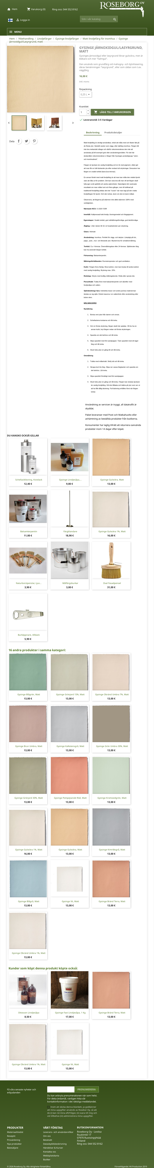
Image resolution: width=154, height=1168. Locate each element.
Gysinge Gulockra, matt (112, 479)
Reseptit (11, 1136)
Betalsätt (47, 1139)
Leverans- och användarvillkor (58, 1132)
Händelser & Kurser (53, 1147)
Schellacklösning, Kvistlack (28, 479)
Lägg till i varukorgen (112, 112)
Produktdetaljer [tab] (113, 132)
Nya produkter (14, 1143)
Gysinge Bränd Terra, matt (112, 901)
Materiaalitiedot (15, 1132)
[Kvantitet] (82, 112)
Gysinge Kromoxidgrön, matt (111, 797)
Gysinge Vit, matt (70, 901)
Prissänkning (13, 1139)
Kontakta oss (49, 1151)
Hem (14, 9)
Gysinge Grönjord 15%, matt (70, 694)
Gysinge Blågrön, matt (28, 694)
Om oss (47, 1136)
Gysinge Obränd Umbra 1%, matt (28, 953)
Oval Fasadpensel (112, 583)
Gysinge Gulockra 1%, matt (112, 531)
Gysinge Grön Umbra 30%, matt (112, 746)
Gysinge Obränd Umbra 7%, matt (112, 694)
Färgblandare (70, 531)
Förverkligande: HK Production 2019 (131, 1166)
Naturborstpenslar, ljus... (29, 583)
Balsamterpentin (28, 531)
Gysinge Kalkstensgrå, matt (70, 746)
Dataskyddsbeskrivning (55, 1143)
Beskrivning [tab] (92, 132)
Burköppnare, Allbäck (29, 634)
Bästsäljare (12, 1147)
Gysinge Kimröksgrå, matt (112, 849)
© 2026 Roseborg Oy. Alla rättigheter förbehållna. (29, 1166)
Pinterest (34, 141)
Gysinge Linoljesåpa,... (70, 479)
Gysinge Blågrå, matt (28, 901)
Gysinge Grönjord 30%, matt (28, 797)
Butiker (46, 1159)
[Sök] (99, 19)
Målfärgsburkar (70, 583)
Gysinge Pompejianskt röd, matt (70, 797)
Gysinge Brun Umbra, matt (28, 746)
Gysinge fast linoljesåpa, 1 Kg (70, 1012)
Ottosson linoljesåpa (28, 1012)
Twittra (26, 141)
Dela (19, 141)
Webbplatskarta (51, 1155)
